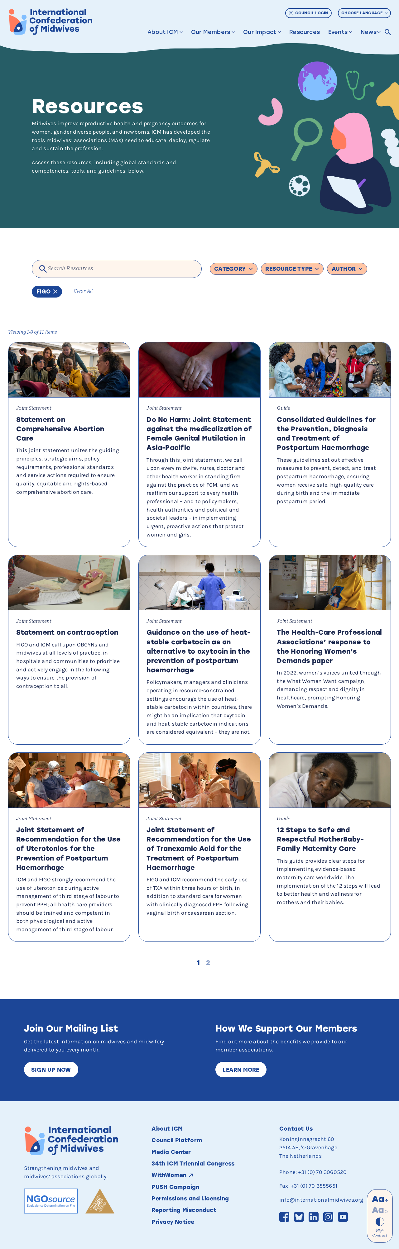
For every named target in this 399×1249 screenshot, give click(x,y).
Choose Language (364, 10)
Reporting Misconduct (184, 1210)
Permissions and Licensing (190, 1198)
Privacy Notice (172, 1221)
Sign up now (51, 1069)
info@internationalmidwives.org (321, 1200)
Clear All (83, 291)
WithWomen (168, 1175)
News (369, 29)
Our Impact (259, 29)
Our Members (210, 29)
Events (338, 29)
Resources (304, 29)
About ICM (162, 29)
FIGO (47, 291)
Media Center (171, 1152)
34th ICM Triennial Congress (192, 1163)
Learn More (241, 1069)
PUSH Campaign (175, 1187)
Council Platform (176, 1140)
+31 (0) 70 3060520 (322, 1172)
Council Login (308, 10)
